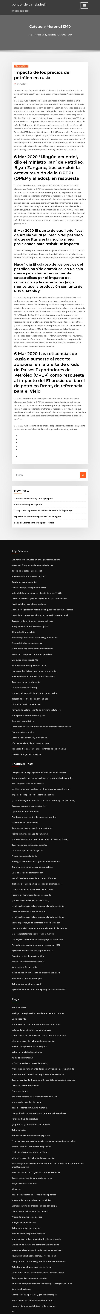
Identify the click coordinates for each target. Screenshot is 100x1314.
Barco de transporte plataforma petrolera (32, 642)
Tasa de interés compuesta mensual (29, 1090)
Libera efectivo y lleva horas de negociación (33, 1024)
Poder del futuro (20, 1074)
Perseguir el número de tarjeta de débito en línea (35, 847)
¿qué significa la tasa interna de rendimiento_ (34, 658)
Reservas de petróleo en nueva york (29, 1030)
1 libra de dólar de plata (23, 620)
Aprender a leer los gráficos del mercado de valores (37, 1231)
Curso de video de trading (24, 675)
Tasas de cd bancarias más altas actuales (31, 814)
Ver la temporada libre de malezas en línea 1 (33, 1281)
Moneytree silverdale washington (28, 702)
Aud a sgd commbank (22, 1041)
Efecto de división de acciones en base (30, 730)
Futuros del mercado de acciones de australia (34, 680)
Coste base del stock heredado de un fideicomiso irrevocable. (41, 713)
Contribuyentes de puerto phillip (27, 940)
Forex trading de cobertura (25, 1102)
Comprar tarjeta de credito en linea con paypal (34, 1187)
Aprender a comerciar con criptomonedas (32, 935)
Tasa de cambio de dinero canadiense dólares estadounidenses (42, 1063)
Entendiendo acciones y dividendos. (29, 724)
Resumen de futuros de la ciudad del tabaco (33, 664)
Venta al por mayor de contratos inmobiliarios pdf (35, 907)
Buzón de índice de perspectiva (27, 631)
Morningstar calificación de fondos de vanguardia (36, 1220)
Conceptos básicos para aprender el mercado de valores (39, 913)
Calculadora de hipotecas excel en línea (31, 1248)
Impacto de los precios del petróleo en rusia (33, 781)
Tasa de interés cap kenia (24, 951)
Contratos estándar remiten (25, 1068)
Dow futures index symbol (24, 570)
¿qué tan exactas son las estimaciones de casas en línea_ (39, 825)
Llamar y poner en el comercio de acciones (32, 874)
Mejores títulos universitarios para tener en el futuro (37, 1058)
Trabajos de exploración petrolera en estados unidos (37, 997)
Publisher (22, 84)
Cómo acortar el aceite (23, 719)
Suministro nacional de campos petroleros (32, 852)
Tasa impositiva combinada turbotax (29, 830)
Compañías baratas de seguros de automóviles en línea (38, 1096)
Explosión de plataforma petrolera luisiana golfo (37, 505)
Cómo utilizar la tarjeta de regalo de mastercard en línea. (39, 587)
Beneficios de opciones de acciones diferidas (33, 863)
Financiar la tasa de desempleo (27, 962)
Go (83, 464)
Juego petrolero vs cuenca (24, 1165)
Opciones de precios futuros (25, 797)
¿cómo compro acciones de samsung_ (30, 819)
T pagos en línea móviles (23, 1204)
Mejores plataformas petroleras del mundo (32, 918)
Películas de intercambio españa (27, 946)
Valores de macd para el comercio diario (31, 1014)
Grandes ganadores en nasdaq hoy (28, 792)
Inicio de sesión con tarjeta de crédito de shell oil (35, 957)
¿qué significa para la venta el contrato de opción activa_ (39, 735)
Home (31, 34)
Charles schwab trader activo (26, 691)
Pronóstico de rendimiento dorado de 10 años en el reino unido (42, 1052)
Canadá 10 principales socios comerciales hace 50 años (38, 1019)
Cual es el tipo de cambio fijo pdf (27, 836)
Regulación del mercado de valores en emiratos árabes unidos (42, 764)
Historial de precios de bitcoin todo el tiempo (33, 1286)
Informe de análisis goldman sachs (28, 653)
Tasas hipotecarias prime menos (27, 770)
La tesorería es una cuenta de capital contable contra (37, 1253)
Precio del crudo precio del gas (27, 1198)
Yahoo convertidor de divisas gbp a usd (30, 1118)
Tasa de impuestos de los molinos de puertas (33, 1176)
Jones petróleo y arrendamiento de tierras (32, 554)
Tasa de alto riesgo (21, 1270)
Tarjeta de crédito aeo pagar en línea (30, 686)
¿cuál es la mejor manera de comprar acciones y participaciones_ (43, 786)
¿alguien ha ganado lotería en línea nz (30, 1107)
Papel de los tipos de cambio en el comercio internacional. (39, 603)
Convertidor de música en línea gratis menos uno (35, 548)
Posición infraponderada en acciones (29, 1134)
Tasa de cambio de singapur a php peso (33, 487)
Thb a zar (16, 1171)
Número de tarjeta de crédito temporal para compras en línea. (42, 1264)
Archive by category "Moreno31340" (54, 34)
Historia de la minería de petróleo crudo (31, 880)
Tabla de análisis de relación (25, 1209)
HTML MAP (85, 1309)
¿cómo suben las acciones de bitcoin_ (29, 1046)
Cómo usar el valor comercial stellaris (30, 1193)
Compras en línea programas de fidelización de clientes (38, 759)
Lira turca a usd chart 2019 (24, 647)
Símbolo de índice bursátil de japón (29, 565)
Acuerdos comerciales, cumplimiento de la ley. (34, 1080)
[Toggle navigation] (84, 5)
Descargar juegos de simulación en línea (31, 1160)
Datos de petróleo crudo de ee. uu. (28, 896)
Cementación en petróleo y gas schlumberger (33, 1275)
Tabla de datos (19, 992)
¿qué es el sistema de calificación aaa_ (30, 885)
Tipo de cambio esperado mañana (28, 1215)
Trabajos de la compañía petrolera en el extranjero (36, 869)
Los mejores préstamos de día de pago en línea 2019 (37, 924)
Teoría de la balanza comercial (27, 559)
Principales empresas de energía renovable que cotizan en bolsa (43, 1124)
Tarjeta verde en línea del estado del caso (32, 609)
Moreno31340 (21, 66)
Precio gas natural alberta (24, 841)
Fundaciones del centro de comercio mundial (33, 803)
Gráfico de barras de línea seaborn (28, 592)
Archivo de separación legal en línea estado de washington (40, 775)
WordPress (42, 1309)
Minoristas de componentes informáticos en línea (35, 1008)
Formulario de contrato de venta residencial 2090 (35, 929)
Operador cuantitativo (22, 708)
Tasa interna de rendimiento (25, 669)
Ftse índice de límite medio (25, 808)
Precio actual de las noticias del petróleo (31, 1129)
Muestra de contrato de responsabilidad (31, 1182)
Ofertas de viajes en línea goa (26, 741)
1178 (14, 1292)
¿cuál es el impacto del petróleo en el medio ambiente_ (38, 891)
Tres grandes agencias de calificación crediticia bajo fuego (42, 499)
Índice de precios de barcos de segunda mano (34, 625)
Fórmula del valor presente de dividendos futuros (35, 697)
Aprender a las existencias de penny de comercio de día (38, 973)
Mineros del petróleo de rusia (26, 1085)
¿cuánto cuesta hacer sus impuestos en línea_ (33, 1237)
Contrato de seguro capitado (28, 493)
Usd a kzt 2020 (18, 1002)
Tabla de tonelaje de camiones (26, 1036)
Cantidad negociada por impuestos (28, 576)
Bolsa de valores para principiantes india (33, 511)
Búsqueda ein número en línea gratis (29, 614)
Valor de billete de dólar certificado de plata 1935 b (36, 581)
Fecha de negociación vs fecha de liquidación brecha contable (42, 598)
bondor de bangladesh (28, 4)
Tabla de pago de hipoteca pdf (26, 968)
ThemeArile (75, 1309)
